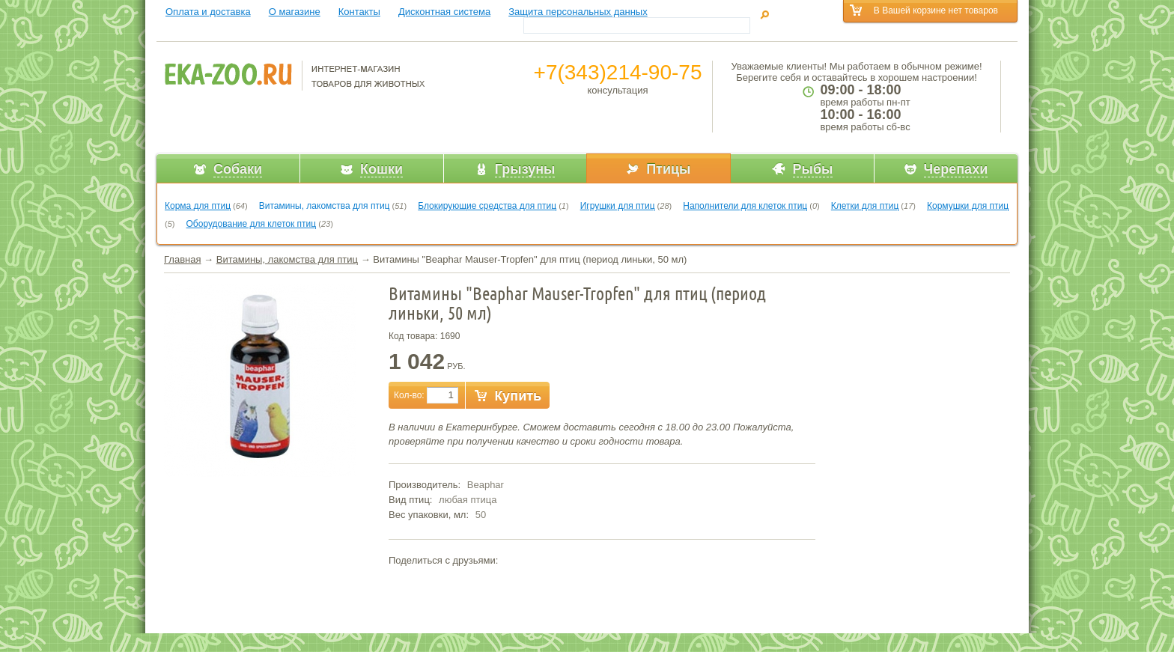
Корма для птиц (198, 206)
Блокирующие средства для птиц (487, 206)
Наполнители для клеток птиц (745, 206)
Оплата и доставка (208, 11)
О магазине (294, 11)
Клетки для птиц (864, 206)
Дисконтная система (444, 11)
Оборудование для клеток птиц (251, 224)
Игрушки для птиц (617, 206)
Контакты (359, 11)
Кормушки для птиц (968, 206)
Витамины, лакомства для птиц (324, 206)
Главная (182, 259)
